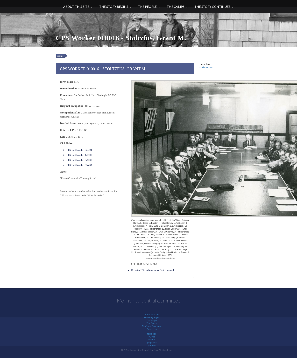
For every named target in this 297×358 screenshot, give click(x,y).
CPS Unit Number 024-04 (79, 150)
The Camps (175, 6)
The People (147, 6)
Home (60, 56)
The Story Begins (113, 6)
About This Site (76, 6)
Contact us (152, 329)
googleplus (152, 342)
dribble (151, 339)
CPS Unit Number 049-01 (79, 160)
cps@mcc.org (206, 66)
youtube (152, 345)
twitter (151, 336)
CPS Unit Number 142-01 (79, 155)
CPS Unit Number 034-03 (79, 165)
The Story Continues (212, 6)
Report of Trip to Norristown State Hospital (152, 270)
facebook (151, 333)
